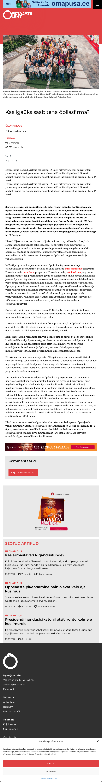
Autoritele (9, 702)
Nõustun (51, 763)
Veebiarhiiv (9, 737)
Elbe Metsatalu (16, 131)
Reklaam (8, 706)
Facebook (9, 689)
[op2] (47, 4)
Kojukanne (9, 724)
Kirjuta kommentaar (23, 472)
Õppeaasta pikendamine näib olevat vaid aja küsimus (45, 589)
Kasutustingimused (49, 778)
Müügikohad (10, 729)
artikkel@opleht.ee (14, 684)
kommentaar (43, 574)
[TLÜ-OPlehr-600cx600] (51, 511)
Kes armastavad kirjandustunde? (34, 555)
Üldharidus (13, 125)
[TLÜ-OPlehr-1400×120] (51, 447)
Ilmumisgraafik (12, 711)
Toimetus (8, 697)
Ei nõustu (51, 771)
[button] (97, 741)
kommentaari (44, 606)
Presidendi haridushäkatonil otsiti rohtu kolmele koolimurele (48, 621)
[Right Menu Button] (97, 4)
